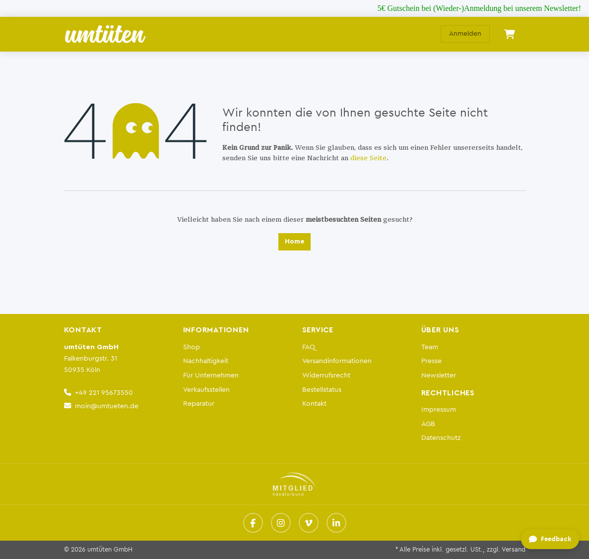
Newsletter (438, 375)
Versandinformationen (337, 361)
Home (294, 241)
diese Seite (368, 158)
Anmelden (465, 33)
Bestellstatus (321, 389)
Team (429, 347)
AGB (428, 424)
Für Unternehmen (211, 375)
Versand (513, 549)
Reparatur (198, 403)
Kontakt (314, 403)
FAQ (308, 347)
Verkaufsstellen (206, 389)
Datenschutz (440, 437)
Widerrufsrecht (326, 375)
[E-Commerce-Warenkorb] (509, 34)
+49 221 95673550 (104, 392)
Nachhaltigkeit (205, 361)
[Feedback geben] (550, 540)
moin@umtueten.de (106, 406)
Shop (191, 347)
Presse (431, 361)
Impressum (438, 409)
